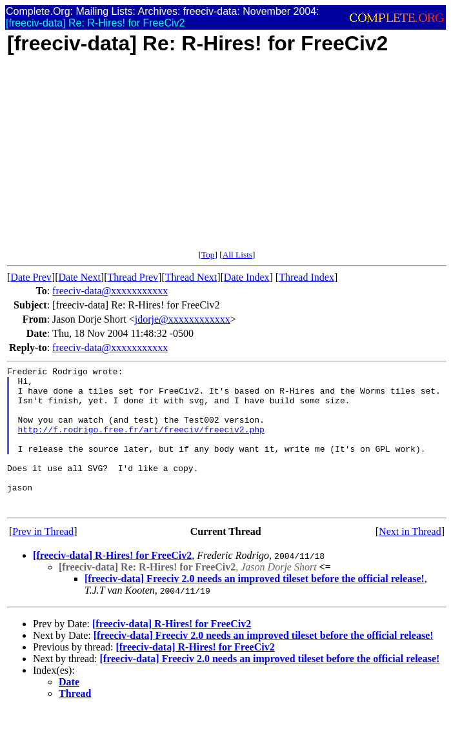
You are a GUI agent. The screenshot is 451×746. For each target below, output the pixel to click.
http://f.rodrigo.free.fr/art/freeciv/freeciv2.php (141, 443)
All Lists (237, 254)
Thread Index (306, 277)
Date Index (247, 277)
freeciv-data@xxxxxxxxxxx (110, 290)
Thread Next (191, 277)
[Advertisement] (226, 159)
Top (208, 254)
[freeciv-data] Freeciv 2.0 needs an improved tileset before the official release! (255, 607)
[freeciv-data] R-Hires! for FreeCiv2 (112, 584)
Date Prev (31, 277)
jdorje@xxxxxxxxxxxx (182, 319)
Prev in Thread (43, 560)
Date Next (80, 277)
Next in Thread (410, 560)
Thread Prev (132, 277)
